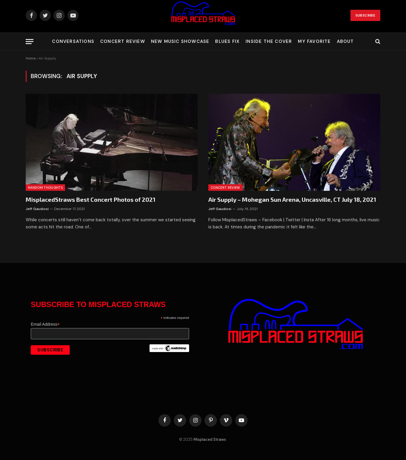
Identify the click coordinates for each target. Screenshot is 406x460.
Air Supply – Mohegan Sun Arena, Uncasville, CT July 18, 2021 (292, 199)
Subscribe (365, 15)
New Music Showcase (180, 41)
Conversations (73, 41)
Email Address (45, 324)
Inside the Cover (269, 41)
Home (30, 58)
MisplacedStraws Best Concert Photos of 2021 (90, 199)
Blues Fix (227, 41)
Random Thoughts (45, 187)
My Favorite (314, 41)
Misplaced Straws (210, 439)
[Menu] (29, 41)
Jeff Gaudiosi (37, 208)
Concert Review (122, 41)
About (345, 41)
